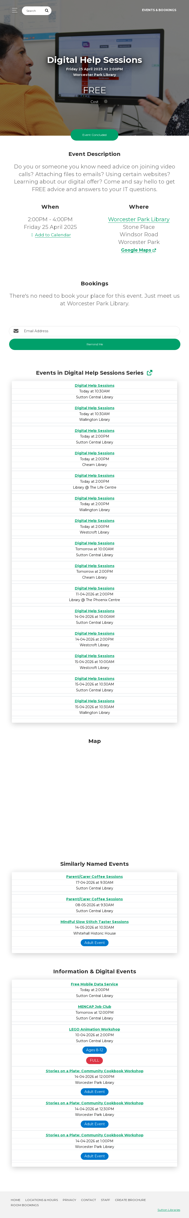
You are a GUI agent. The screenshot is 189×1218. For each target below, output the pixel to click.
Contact (88, 1200)
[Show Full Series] (149, 372)
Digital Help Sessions (94, 385)
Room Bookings (25, 1205)
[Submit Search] (47, 10)
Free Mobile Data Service (94, 984)
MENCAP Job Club (94, 1006)
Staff (105, 1200)
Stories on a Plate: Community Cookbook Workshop (94, 1071)
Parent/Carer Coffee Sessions (94, 876)
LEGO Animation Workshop (94, 1029)
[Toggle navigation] (13, 10)
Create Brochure (130, 1200)
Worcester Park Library (139, 219)
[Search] (32, 10)
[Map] (94, 798)
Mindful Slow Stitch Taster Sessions (95, 922)
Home (15, 1200)
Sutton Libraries (169, 1210)
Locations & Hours (41, 1200)
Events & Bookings (159, 10)
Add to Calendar (50, 234)
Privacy (69, 1200)
